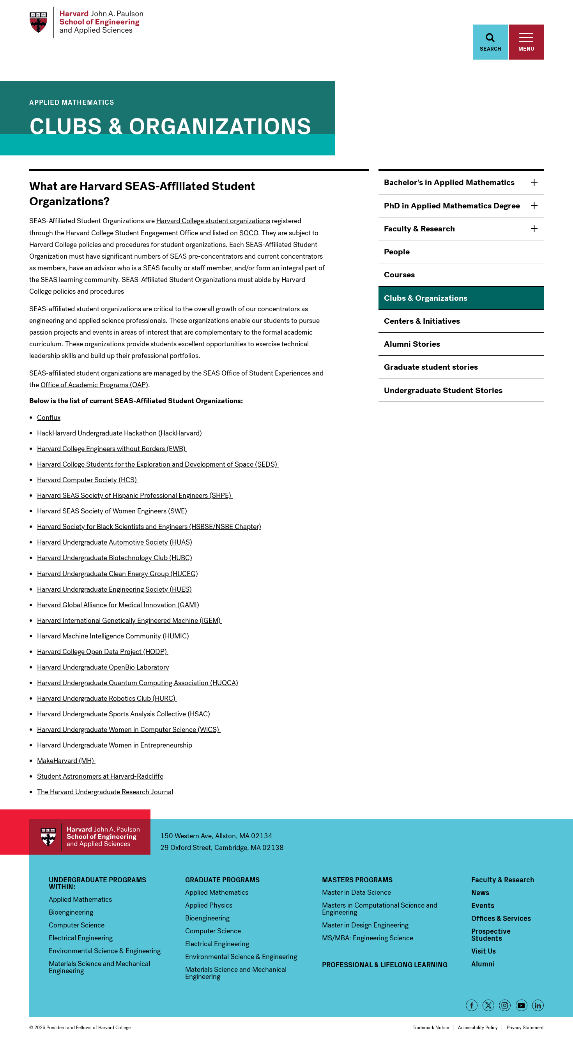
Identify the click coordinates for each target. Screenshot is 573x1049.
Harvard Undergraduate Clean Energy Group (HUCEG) (117, 575)
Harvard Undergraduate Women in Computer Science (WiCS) (129, 732)
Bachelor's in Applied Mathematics (449, 184)
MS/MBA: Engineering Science (367, 940)
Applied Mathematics (71, 104)
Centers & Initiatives (422, 323)
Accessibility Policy (478, 1030)
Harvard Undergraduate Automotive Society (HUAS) (114, 544)
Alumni (483, 966)
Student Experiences (280, 375)
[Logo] (89, 23)
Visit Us (483, 953)
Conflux (48, 420)
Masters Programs (357, 881)
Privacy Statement (525, 1030)
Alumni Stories (412, 346)
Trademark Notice (431, 1030)
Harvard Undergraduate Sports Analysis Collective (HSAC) (123, 716)
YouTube (521, 1008)
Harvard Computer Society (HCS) (87, 482)
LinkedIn (538, 1008)
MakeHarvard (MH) (66, 763)
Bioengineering (71, 914)
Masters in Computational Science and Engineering (379, 911)
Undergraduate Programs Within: (97, 885)
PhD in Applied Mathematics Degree (452, 207)
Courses (399, 277)
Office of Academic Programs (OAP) (94, 387)
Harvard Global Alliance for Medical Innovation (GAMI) (118, 607)
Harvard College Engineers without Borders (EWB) (112, 451)
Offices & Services (501, 920)
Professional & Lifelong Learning (384, 966)
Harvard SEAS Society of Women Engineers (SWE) (112, 513)
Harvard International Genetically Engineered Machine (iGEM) (129, 622)
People (397, 254)
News (480, 894)
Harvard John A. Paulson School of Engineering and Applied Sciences (89, 839)
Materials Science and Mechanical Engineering (99, 970)
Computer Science (76, 927)
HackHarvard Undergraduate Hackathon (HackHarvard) (119, 435)
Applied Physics (208, 907)
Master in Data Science (356, 894)
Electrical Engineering (81, 940)
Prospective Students (491, 937)
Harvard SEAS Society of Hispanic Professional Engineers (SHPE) (135, 497)
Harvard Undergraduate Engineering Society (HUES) (114, 591)
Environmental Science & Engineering (105, 953)
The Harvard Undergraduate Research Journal (105, 794)
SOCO (248, 235)
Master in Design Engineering (365, 927)
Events (482, 907)
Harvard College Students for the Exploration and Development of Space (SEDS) (158, 466)
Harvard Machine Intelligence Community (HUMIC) (113, 638)
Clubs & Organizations (425, 299)
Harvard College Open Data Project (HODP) (102, 653)
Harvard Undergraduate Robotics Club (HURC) (107, 700)
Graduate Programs (222, 881)
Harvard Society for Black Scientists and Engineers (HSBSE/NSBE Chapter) (149, 529)
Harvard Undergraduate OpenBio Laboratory (103, 669)
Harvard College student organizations (213, 223)
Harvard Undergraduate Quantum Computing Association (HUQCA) (137, 684)
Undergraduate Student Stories (443, 392)
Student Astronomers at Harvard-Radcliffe (100, 778)
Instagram (505, 1008)
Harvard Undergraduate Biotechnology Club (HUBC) (114, 560)
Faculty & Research (419, 231)
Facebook (472, 1008)
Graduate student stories (431, 369)
